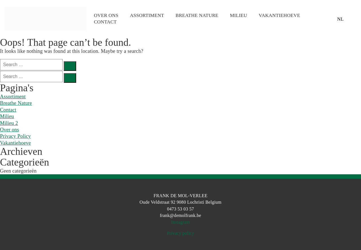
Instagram (180, 222)
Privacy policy (180, 233)
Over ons (106, 15)
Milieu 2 (9, 123)
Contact (105, 22)
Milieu (238, 15)
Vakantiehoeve (279, 15)
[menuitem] (340, 19)
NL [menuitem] (340, 18)
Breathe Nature (197, 15)
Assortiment (147, 15)
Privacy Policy (15, 136)
